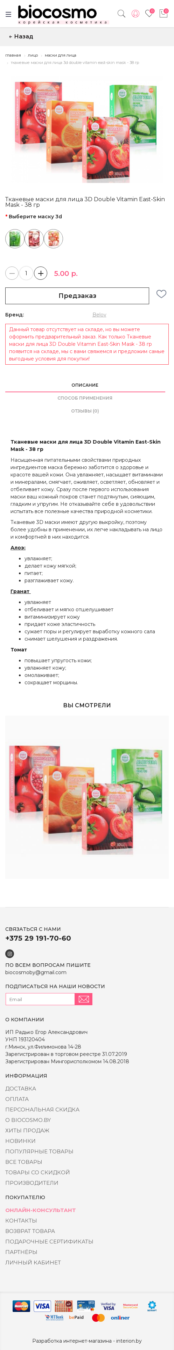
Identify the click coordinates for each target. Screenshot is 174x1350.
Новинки (20, 1141)
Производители (31, 1183)
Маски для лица (60, 55)
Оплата (17, 1099)
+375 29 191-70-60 (38, 938)
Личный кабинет (33, 1262)
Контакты (21, 1220)
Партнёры (21, 1252)
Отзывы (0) (85, 411)
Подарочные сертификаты (49, 1241)
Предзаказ (77, 296)
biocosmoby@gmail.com (36, 972)
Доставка (20, 1088)
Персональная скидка (42, 1109)
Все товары (23, 1162)
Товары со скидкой (37, 1172)
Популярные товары (39, 1151)
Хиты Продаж (27, 1130)
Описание (84, 385)
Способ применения (84, 398)
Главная (13, 55)
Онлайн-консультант (40, 1210)
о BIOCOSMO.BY (28, 1120)
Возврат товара (30, 1231)
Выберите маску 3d (35, 216)
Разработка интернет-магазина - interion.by (87, 1341)
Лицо (33, 55)
